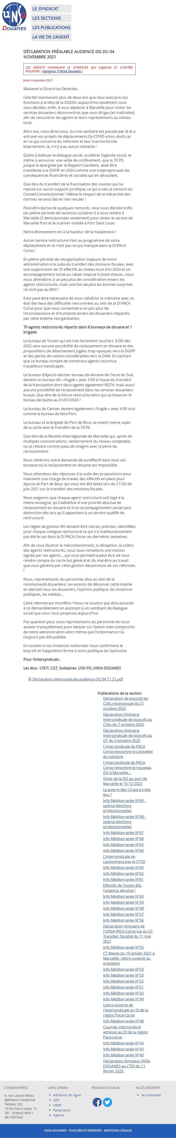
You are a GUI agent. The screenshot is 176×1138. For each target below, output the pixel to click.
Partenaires (62, 1110)
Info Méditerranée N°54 (123, 969)
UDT (56, 1100)
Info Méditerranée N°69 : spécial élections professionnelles (124, 805)
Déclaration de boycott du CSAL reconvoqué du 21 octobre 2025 (125, 703)
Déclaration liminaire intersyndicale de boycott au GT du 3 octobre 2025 (127, 735)
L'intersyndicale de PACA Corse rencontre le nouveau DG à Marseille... (127, 767)
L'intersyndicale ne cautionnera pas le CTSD (124, 859)
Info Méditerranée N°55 (123, 947)
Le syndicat (45, 9)
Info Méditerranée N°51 (123, 987)
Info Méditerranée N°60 (123, 896)
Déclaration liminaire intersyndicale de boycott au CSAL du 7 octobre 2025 (127, 719)
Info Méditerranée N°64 (123, 850)
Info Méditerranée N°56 (123, 920)
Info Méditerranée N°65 (123, 844)
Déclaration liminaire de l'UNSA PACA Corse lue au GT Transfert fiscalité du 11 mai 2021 (128, 934)
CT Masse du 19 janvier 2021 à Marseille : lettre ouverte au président (129, 958)
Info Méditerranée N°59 (123, 902)
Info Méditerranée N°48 (123, 1021)
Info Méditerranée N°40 (123, 1055)
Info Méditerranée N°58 (123, 908)
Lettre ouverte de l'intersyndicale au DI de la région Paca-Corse (125, 1010)
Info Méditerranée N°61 (123, 879)
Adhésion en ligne (67, 1095)
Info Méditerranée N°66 (123, 838)
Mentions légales (118, 1130)
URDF (57, 1105)
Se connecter (151, 1095)
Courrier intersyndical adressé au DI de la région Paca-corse (125, 1032)
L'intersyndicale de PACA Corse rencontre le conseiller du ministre (128, 751)
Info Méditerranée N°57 (123, 914)
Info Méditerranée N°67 (123, 832)
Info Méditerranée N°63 (123, 867)
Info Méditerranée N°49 (123, 999)
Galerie (58, 1115)
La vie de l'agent (50, 37)
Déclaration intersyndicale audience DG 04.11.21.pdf (78, 679)
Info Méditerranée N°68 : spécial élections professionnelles (124, 821)
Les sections (46, 18)
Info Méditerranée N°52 (123, 981)
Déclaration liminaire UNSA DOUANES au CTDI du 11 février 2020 (126, 1066)
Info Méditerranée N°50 (123, 993)
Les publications (51, 27)
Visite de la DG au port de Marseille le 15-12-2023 (125, 781)
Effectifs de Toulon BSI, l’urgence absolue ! (122, 888)
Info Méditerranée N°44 (123, 1043)
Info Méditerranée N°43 (123, 1049)
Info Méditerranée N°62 (123, 873)
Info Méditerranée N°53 (123, 975)
